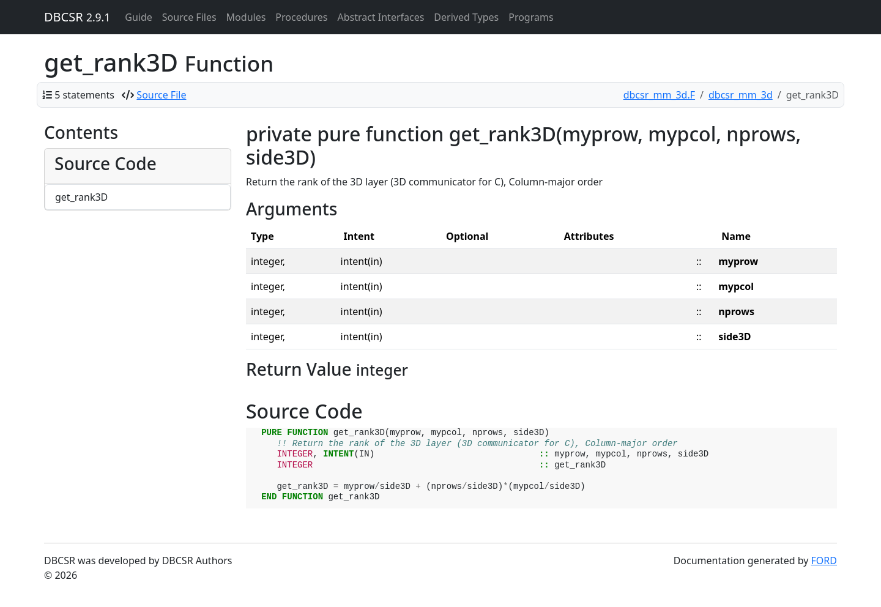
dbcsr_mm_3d (740, 95)
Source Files (189, 17)
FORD (824, 560)
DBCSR (77, 17)
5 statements (84, 95)
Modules (246, 17)
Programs (530, 17)
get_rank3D (81, 197)
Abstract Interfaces (380, 17)
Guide (138, 17)
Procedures (301, 17)
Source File (161, 95)
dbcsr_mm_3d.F (659, 95)
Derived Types (466, 17)
